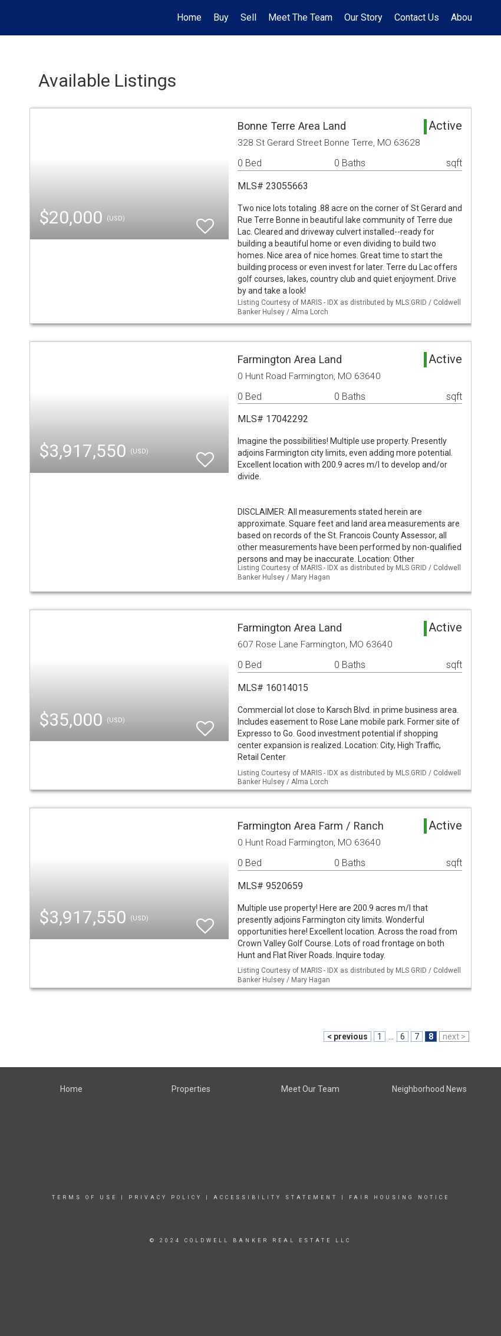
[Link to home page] (35, 17)
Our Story (363, 17)
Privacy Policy (165, 1197)
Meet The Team (300, 17)
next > (454, 1036)
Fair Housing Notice (399, 1197)
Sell (248, 17)
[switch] (205, 221)
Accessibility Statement (275, 1197)
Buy (221, 17)
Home (189, 17)
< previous (347, 1036)
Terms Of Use (84, 1197)
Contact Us (416, 17)
